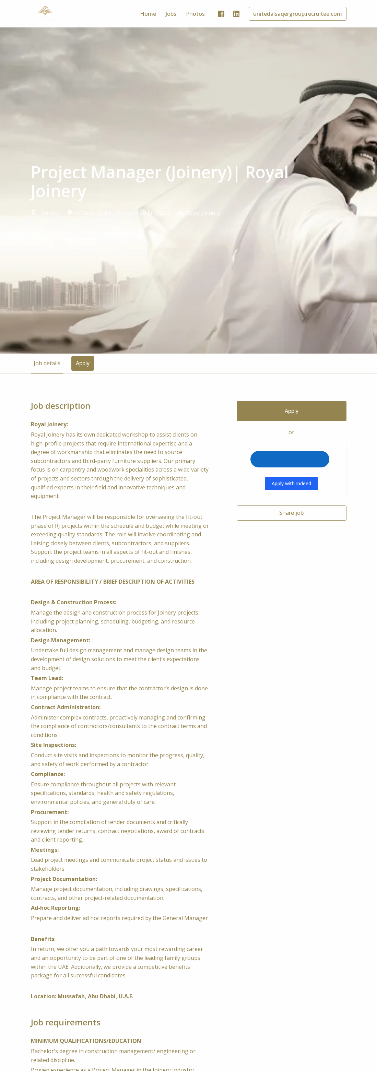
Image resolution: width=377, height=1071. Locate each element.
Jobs (171, 13)
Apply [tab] (83, 363)
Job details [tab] (47, 363)
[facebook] (221, 14)
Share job (291, 512)
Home (148, 13)
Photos (195, 13)
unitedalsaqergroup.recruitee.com (297, 13)
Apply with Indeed (291, 483)
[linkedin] (236, 14)
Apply (291, 411)
